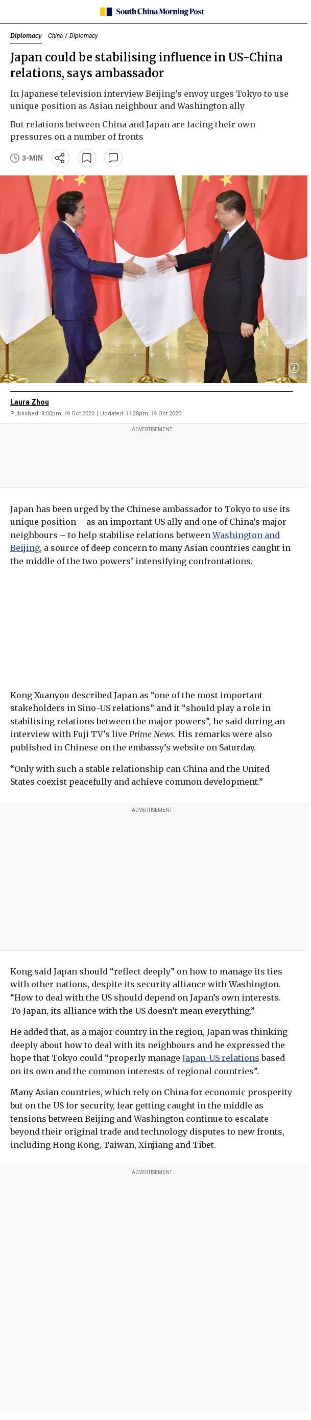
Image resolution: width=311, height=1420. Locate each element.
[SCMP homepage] (152, 11)
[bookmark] (87, 158)
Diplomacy (26, 35)
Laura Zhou (29, 402)
